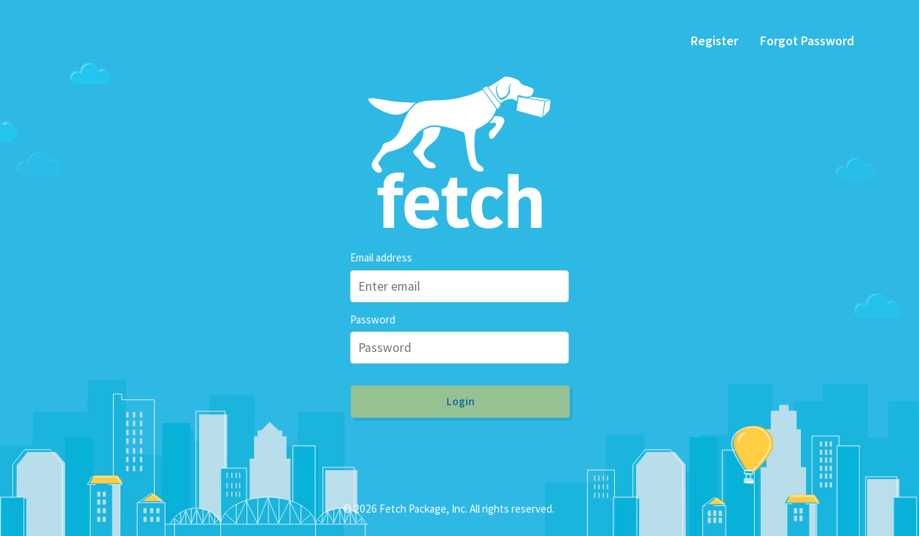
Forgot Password (807, 41)
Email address (381, 257)
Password (372, 319)
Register (714, 41)
